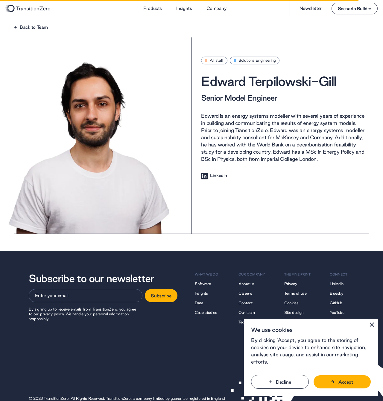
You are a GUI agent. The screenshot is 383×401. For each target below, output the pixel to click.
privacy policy (51, 314)
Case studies (206, 312)
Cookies (291, 303)
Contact (245, 303)
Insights (184, 8)
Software (203, 284)
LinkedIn (337, 284)
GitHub (336, 303)
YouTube (337, 312)
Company (216, 8)
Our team (246, 312)
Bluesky (336, 293)
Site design (293, 312)
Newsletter (304, 8)
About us (246, 284)
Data (199, 303)
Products (152, 8)
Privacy (290, 284)
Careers (245, 293)
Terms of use (295, 293)
